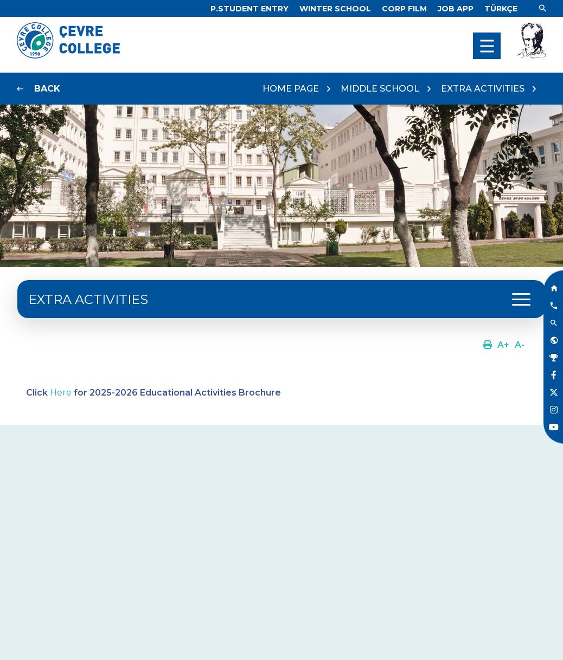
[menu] (487, 46)
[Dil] (500, 9)
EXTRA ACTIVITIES (482, 88)
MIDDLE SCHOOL (380, 88)
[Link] (249, 9)
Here (61, 392)
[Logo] (68, 55)
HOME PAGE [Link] (291, 88)
